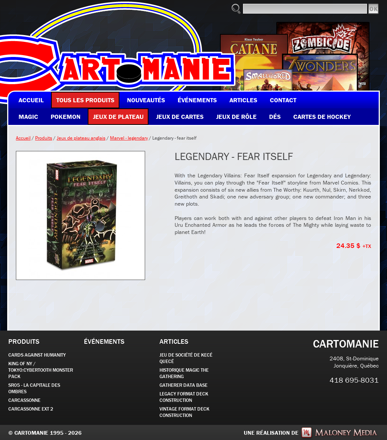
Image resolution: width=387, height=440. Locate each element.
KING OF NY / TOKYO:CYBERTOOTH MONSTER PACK (40, 370)
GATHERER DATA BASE (183, 385)
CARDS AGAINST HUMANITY (37, 355)
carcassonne (24, 400)
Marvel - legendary (129, 138)
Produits (43, 138)
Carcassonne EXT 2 (30, 409)
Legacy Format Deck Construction (183, 397)
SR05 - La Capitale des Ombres (34, 388)
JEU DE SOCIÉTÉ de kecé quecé (185, 358)
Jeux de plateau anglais (81, 138)
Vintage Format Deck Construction (184, 412)
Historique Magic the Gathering (184, 373)
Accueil (23, 138)
